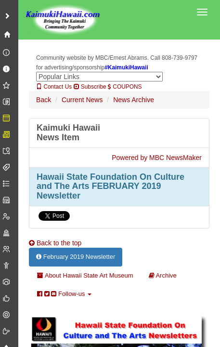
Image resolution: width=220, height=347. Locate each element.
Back (43, 100)
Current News (82, 100)
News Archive (133, 100)
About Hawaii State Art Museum (85, 275)
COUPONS (125, 86)
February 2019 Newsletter (75, 256)
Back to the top (55, 243)
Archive (163, 275)
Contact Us (54, 86)
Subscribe (90, 86)
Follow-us (64, 293)
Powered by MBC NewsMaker (157, 157)
